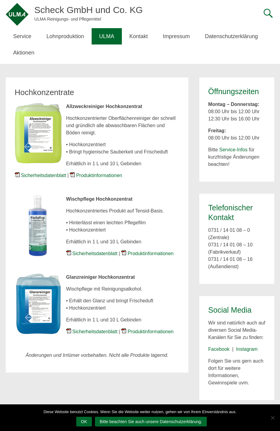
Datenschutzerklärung (231, 36)
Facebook (219, 349)
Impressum (176, 36)
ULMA (106, 36)
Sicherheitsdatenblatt (43, 175)
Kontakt (138, 36)
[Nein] (272, 418)
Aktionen (23, 53)
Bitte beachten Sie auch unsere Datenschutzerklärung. (151, 421)
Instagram (247, 349)
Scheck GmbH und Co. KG (88, 10)
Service (22, 36)
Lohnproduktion (65, 36)
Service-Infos (233, 149)
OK (84, 421)
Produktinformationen (99, 175)
